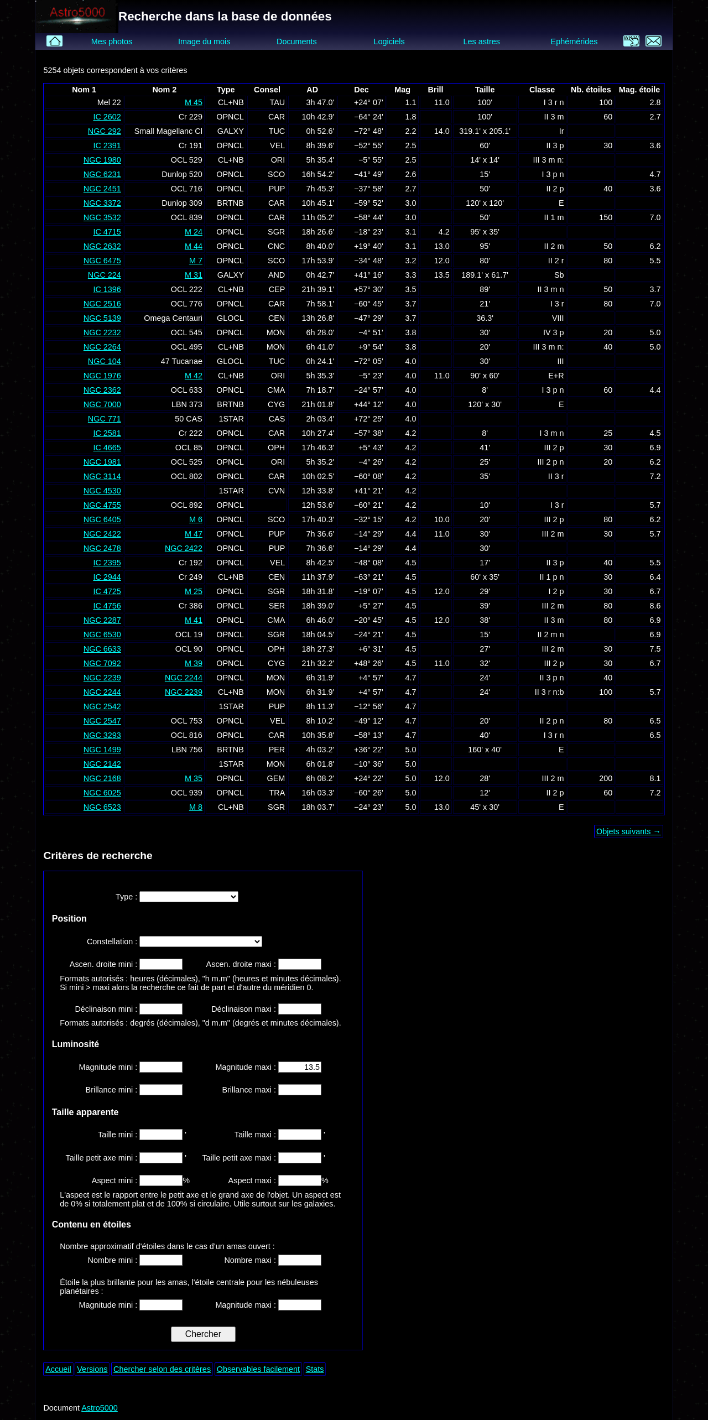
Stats (315, 1369)
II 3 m (554, 116)
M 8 (195, 807)
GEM (276, 778)
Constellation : (113, 941)
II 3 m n (551, 289)
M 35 (193, 778)
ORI (278, 159)
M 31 (193, 275)
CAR (276, 116)
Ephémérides (574, 41)
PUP (277, 188)
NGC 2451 (102, 188)
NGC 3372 (102, 203)
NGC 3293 (102, 735)
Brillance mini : (113, 1089)
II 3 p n (552, 677)
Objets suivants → (628, 831)
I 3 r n (554, 102)
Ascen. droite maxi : (242, 964)
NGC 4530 (102, 490)
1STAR (231, 418)
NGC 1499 (102, 749)
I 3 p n (553, 174)
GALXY (230, 131)
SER (277, 605)
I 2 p (556, 591)
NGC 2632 (102, 246)
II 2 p (555, 188)
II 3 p (555, 145)
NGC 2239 (102, 677)
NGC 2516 (102, 303)
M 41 (193, 620)
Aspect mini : (115, 1180)
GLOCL (230, 318)
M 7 (195, 260)
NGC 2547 (102, 720)
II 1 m (554, 217)
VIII (558, 318)
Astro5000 (99, 1407)
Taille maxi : (256, 1134)
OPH (276, 447)
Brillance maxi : (250, 1089)
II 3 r (556, 476)
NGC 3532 (102, 217)
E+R (556, 375)
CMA (276, 390)
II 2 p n (552, 720)
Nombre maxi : (251, 1260)
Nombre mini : (114, 1260)
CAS (277, 418)
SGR (276, 231)
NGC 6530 (102, 634)
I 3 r (557, 303)
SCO (276, 174)
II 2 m (554, 246)
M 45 (193, 102)
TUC (277, 131)
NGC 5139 (102, 318)
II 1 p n (552, 577)
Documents (297, 41)
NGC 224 (104, 275)
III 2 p (554, 447)
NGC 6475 (102, 260)
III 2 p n (551, 461)
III (561, 361)
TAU (277, 102)
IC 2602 (107, 116)
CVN (276, 490)
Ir (561, 131)
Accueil (58, 1369)
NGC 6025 (102, 792)
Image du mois (204, 41)
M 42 (193, 375)
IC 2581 (107, 433)
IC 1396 (107, 289)
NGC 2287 (102, 620)
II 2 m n (551, 634)
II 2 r (556, 260)
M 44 (193, 246)
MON (276, 332)
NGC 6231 (102, 174)
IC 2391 (107, 145)
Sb (559, 275)
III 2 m (553, 533)
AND (276, 275)
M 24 (193, 231)
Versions (92, 1369)
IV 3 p (553, 332)
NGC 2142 (102, 764)
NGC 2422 (102, 533)
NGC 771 (104, 418)
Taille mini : (118, 1134)
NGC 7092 (102, 663)
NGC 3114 (102, 476)
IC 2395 (107, 562)
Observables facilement (258, 1369)
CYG (276, 404)
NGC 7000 (102, 404)
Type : (127, 896)
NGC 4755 (102, 505)
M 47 (193, 533)
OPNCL (230, 116)
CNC (276, 246)
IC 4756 (107, 605)
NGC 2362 (102, 390)
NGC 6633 (102, 648)
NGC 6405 (102, 519)
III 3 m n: (548, 159)
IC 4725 (107, 591)
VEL (277, 145)
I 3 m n (552, 433)
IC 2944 (107, 577)
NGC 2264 (102, 346)
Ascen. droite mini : (104, 964)
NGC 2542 (102, 706)
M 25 (193, 591)
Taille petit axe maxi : (240, 1157)
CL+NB (231, 102)
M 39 (193, 663)
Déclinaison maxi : (244, 1009)
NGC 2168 (102, 778)
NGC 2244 (183, 677)
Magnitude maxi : (246, 1067)
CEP (277, 289)
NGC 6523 (102, 807)
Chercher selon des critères (162, 1369)
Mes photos (111, 41)
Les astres (482, 41)
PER (277, 749)
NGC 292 (104, 131)
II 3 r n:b (549, 692)
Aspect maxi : (253, 1180)
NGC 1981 (102, 461)
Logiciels (389, 41)
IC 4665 (107, 447)
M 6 (195, 519)
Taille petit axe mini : (103, 1157)
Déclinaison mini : (107, 1009)
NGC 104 (104, 361)
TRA (277, 792)
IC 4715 (107, 231)
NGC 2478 (102, 548)
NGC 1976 (102, 375)
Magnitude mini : (109, 1067)
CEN (276, 318)
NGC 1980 (102, 159)
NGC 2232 (102, 332)
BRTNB (230, 203)
